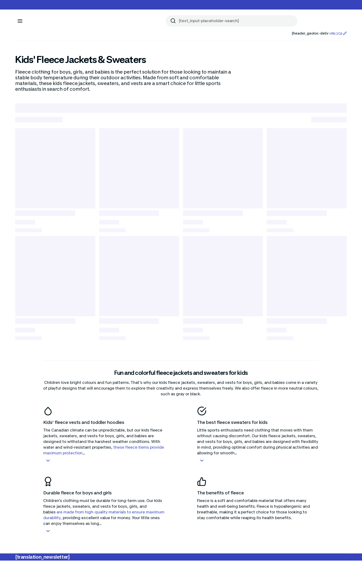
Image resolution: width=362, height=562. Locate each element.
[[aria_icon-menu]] (20, 21)
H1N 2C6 (338, 33)
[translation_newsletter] (42, 558)
